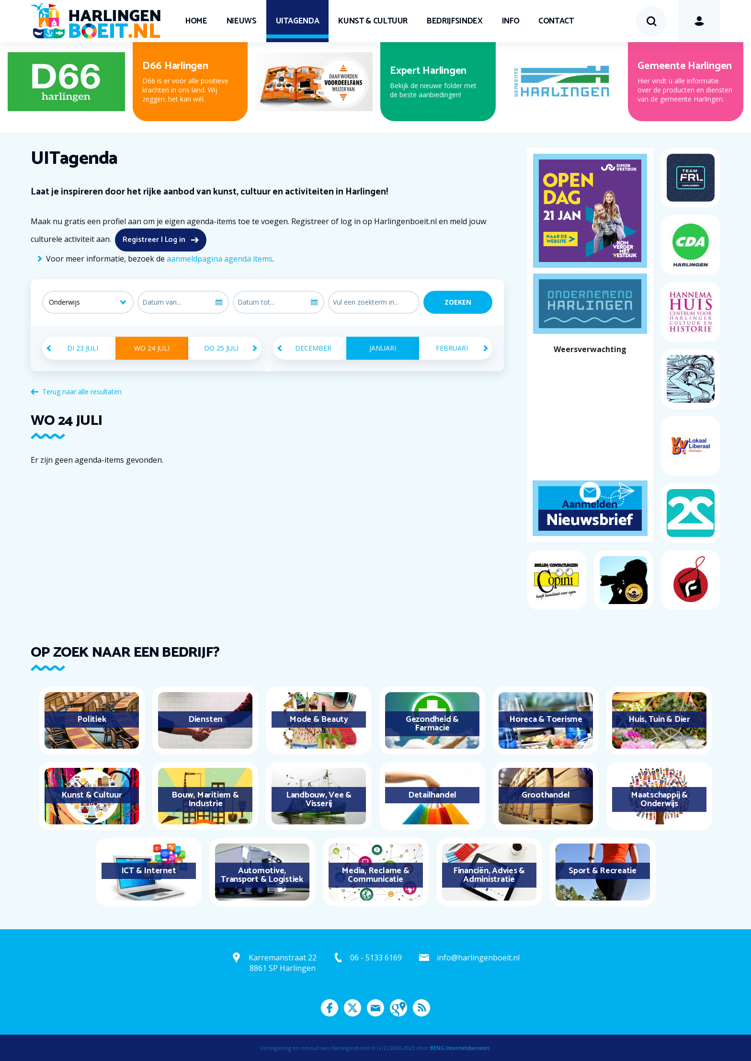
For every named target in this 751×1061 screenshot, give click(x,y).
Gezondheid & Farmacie (432, 723)
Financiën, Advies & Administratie (489, 875)
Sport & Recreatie (603, 871)
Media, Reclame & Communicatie (375, 875)
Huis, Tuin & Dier (659, 719)
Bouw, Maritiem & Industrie (205, 799)
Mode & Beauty (318, 719)
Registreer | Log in (154, 239)
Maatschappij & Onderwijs (659, 799)
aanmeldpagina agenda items (220, 258)
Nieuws (242, 21)
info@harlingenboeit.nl (478, 957)
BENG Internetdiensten (459, 1047)
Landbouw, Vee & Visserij (319, 799)
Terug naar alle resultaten (82, 391)
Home (196, 21)
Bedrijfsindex (454, 21)
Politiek (91, 719)
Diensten (205, 719)
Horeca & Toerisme (545, 719)
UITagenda (297, 21)
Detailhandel (432, 795)
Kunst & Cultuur (373, 21)
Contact (556, 21)
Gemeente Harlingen (684, 66)
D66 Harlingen (175, 66)
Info (511, 21)
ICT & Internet (148, 871)
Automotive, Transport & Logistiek (262, 875)
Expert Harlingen (428, 71)
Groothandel (546, 795)
